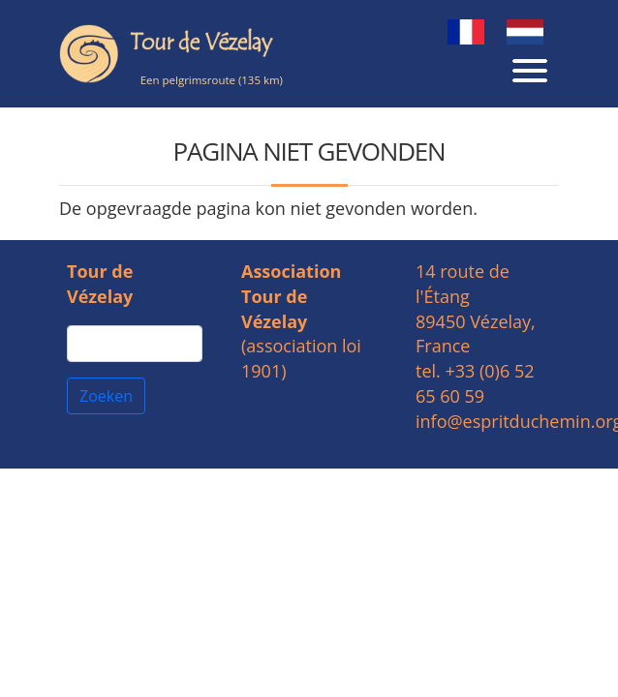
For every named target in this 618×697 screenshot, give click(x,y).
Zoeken (106, 396)
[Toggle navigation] (530, 67)
